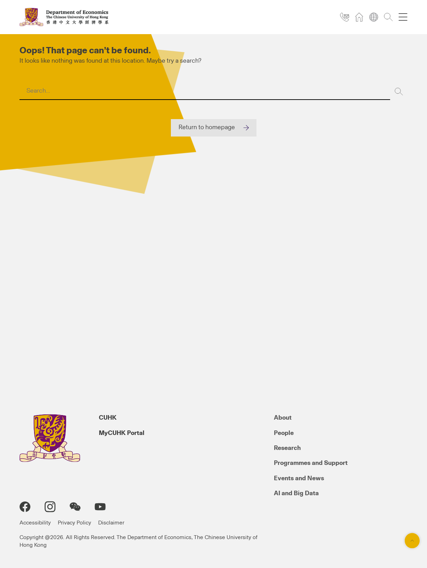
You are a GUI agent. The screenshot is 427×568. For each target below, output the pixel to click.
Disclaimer (111, 523)
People (284, 433)
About (283, 418)
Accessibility (35, 523)
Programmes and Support (311, 463)
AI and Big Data (296, 493)
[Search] (399, 91)
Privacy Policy (74, 523)
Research (287, 448)
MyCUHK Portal (121, 433)
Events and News (299, 478)
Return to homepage (207, 127)
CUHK (108, 418)
